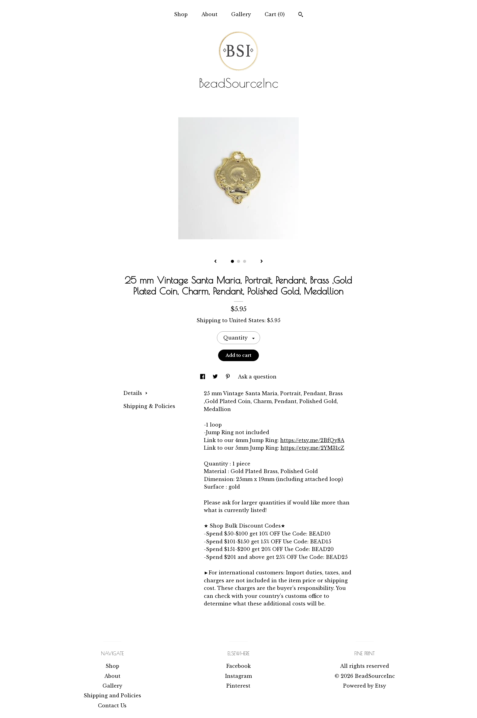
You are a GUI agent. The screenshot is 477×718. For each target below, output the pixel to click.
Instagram (238, 676)
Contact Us (112, 705)
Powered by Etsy (364, 686)
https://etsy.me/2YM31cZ (312, 448)
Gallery (241, 14)
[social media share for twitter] (216, 377)
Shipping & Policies (149, 406)
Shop (181, 14)
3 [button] (244, 261)
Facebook (238, 666)
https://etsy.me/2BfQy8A (312, 440)
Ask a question (257, 377)
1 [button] (232, 261)
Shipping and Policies (112, 695)
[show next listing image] (261, 262)
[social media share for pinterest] (228, 377)
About (209, 14)
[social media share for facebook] (203, 377)
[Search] (300, 15)
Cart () (275, 14)
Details (135, 393)
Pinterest (238, 686)
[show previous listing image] (215, 262)
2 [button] (238, 261)
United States (246, 320)
